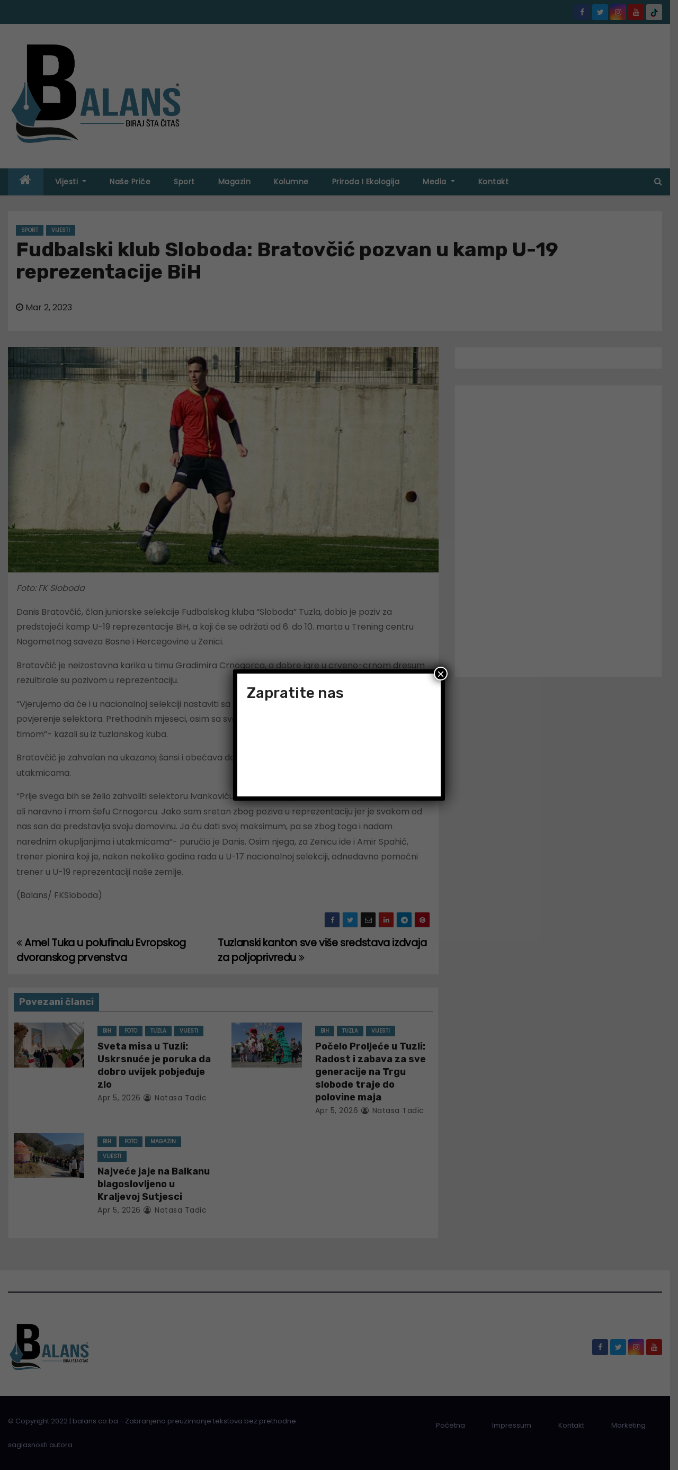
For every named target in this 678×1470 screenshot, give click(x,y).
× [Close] (440, 673)
